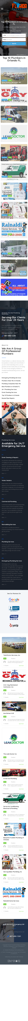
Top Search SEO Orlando (17, 956)
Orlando (6, 665)
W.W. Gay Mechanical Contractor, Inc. (14, 101)
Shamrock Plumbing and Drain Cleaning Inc (14, 273)
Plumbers (4, 80)
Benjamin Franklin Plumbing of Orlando (14, 197)
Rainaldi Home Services (11, 236)
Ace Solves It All (8, 120)
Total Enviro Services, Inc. (11, 82)
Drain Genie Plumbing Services (13, 255)
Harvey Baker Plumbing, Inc (12, 216)
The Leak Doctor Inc (9, 140)
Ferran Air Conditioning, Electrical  (14, 178)
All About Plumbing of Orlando (13, 293)
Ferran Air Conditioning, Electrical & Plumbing (11, 807)
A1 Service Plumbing (9, 159)
